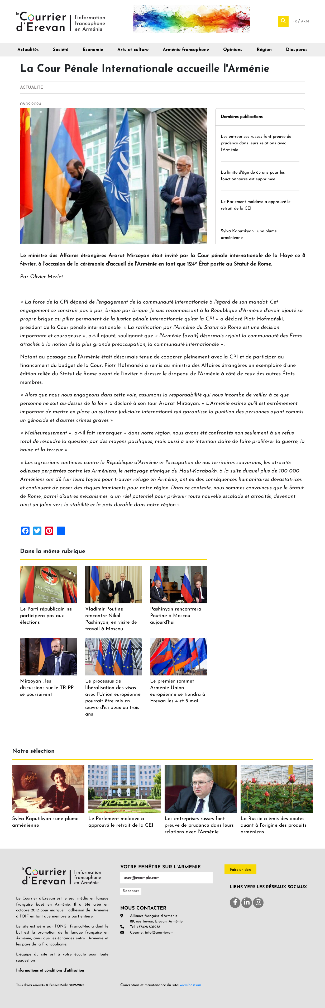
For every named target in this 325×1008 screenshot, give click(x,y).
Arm (305, 21)
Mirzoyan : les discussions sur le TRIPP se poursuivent (47, 688)
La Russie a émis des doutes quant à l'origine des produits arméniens (274, 825)
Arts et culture (133, 50)
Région (264, 50)
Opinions (232, 50)
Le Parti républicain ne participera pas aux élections (46, 616)
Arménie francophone (186, 50)
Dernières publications (242, 117)
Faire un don (240, 870)
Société (60, 50)
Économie (93, 50)
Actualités (28, 50)
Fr (295, 21)
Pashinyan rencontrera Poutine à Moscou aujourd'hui (175, 616)
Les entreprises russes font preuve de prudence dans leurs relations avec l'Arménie (256, 143)
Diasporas (297, 50)
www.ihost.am (190, 985)
